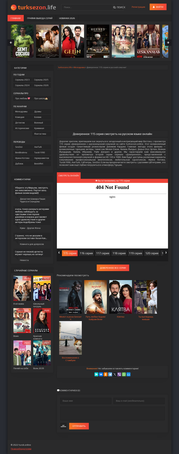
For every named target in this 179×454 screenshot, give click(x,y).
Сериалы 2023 (22, 80)
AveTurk (38, 147)
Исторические (22, 128)
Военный (38, 122)
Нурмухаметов (41, 158)
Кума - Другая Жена (30, 228)
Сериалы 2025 (41, 80)
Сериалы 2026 (41, 85)
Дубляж (19, 163)
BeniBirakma (21, 152)
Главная (15, 18)
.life (37, 7)
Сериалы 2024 (22, 85)
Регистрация (138, 7)
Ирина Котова (22, 158)
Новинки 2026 (67, 18)
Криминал (39, 128)
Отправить (79, 426)
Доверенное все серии (113, 267)
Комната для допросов (32, 244)
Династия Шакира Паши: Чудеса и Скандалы (32, 200)
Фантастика (40, 134)
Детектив (20, 122)
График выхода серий (39, 18)
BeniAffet (38, 163)
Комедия (19, 117)
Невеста (24, 260)
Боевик (37, 117)
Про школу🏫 (41, 98)
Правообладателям (21, 448)
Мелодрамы (21, 111)
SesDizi (18, 147)
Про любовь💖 (22, 98)
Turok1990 (39, 152)
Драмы (37, 111)
